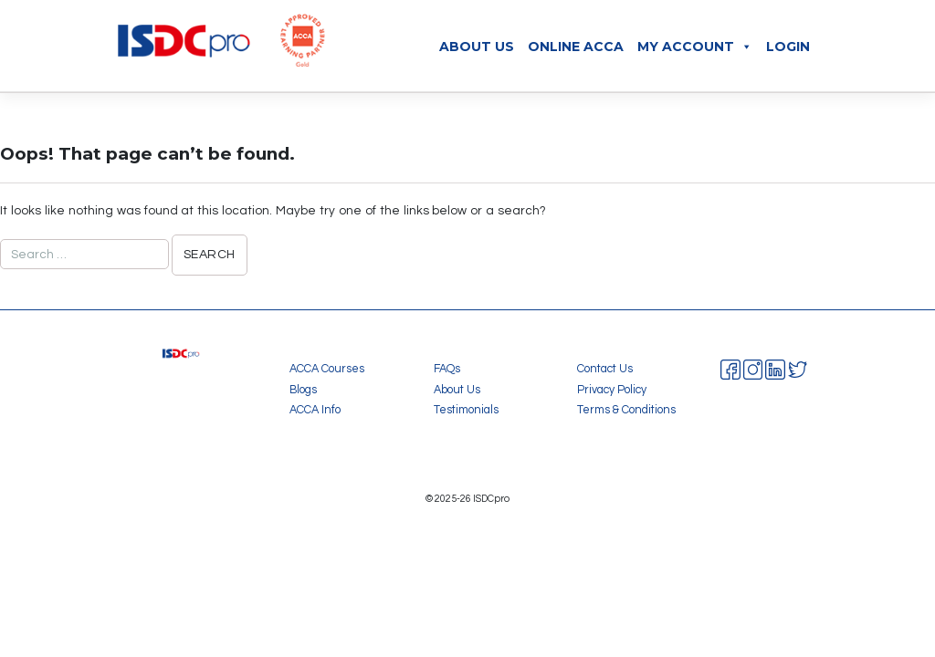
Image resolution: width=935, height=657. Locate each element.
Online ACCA (576, 46)
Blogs (303, 390)
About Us (476, 46)
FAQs (447, 369)
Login (788, 46)
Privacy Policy (611, 390)
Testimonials (466, 410)
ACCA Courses (326, 369)
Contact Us (605, 369)
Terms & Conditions (626, 410)
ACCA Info (315, 410)
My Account (694, 46)
